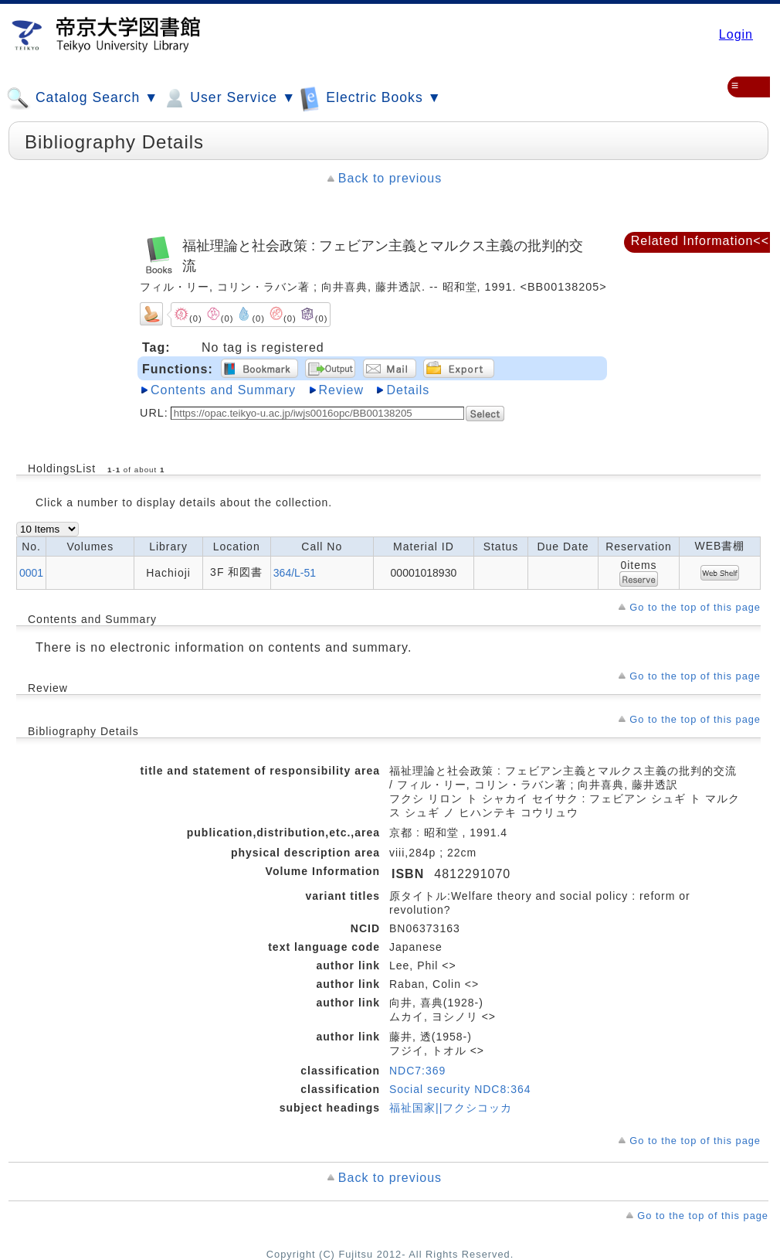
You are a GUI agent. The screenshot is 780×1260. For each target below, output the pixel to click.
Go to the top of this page (695, 607)
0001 (31, 573)
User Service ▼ (229, 98)
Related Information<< (700, 240)
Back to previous (390, 178)
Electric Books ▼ (371, 97)
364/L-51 (294, 573)
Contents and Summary (223, 390)
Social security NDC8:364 (460, 1089)
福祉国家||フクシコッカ (450, 1108)
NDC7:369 (417, 1070)
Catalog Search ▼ (82, 98)
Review (341, 390)
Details (407, 390)
